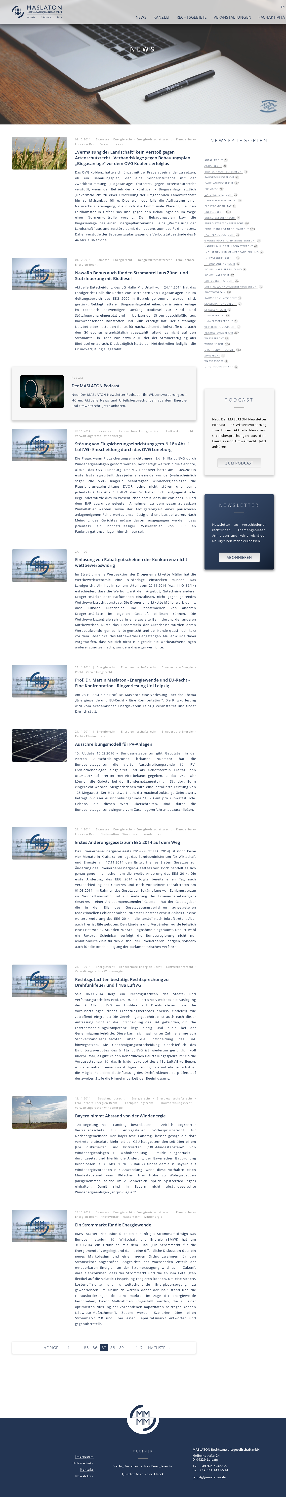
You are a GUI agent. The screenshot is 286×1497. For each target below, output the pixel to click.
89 (121, 1347)
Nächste (159, 1348)
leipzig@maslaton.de (209, 1477)
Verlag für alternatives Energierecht (143, 1466)
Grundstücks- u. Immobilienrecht (230, 240)
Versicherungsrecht (220, 327)
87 (104, 1347)
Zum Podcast (239, 463)
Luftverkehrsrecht (219, 281)
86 (95, 1347)
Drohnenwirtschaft (219, 349)
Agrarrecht (213, 166)
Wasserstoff (213, 361)
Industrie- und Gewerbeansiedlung (231, 252)
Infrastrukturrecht (219, 258)
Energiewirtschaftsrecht (224, 223)
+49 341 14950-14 (214, 1470)
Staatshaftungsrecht (220, 303)
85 (86, 1347)
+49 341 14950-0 (213, 1466)
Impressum (84, 1456)
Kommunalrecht (217, 275)
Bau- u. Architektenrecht (223, 171)
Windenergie (214, 344)
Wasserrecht (214, 338)
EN (261, 7)
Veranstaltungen (210, 17)
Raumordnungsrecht (220, 298)
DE (268, 7)
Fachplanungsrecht (219, 234)
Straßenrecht (215, 309)
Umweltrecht (214, 315)
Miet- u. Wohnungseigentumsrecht (231, 286)
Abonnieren (239, 557)
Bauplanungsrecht (218, 183)
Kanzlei (139, 17)
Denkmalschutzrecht (220, 200)
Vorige (48, 1348)
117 (139, 1347)
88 (112, 1347)
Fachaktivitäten (253, 17)
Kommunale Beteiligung (223, 269)
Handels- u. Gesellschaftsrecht (228, 246)
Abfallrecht (213, 160)
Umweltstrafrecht (218, 321)
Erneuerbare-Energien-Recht (226, 229)
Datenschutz (83, 1463)
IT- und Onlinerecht (219, 263)
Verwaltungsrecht (218, 332)
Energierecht (214, 212)
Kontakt (86, 1469)
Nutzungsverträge (218, 367)
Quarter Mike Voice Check (143, 1474)
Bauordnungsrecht (219, 177)
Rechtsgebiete (169, 17)
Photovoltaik (215, 292)
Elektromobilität (218, 206)
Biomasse (211, 189)
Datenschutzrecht (218, 194)
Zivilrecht (212, 355)
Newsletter (84, 1476)
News (118, 17)
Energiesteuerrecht (220, 217)
